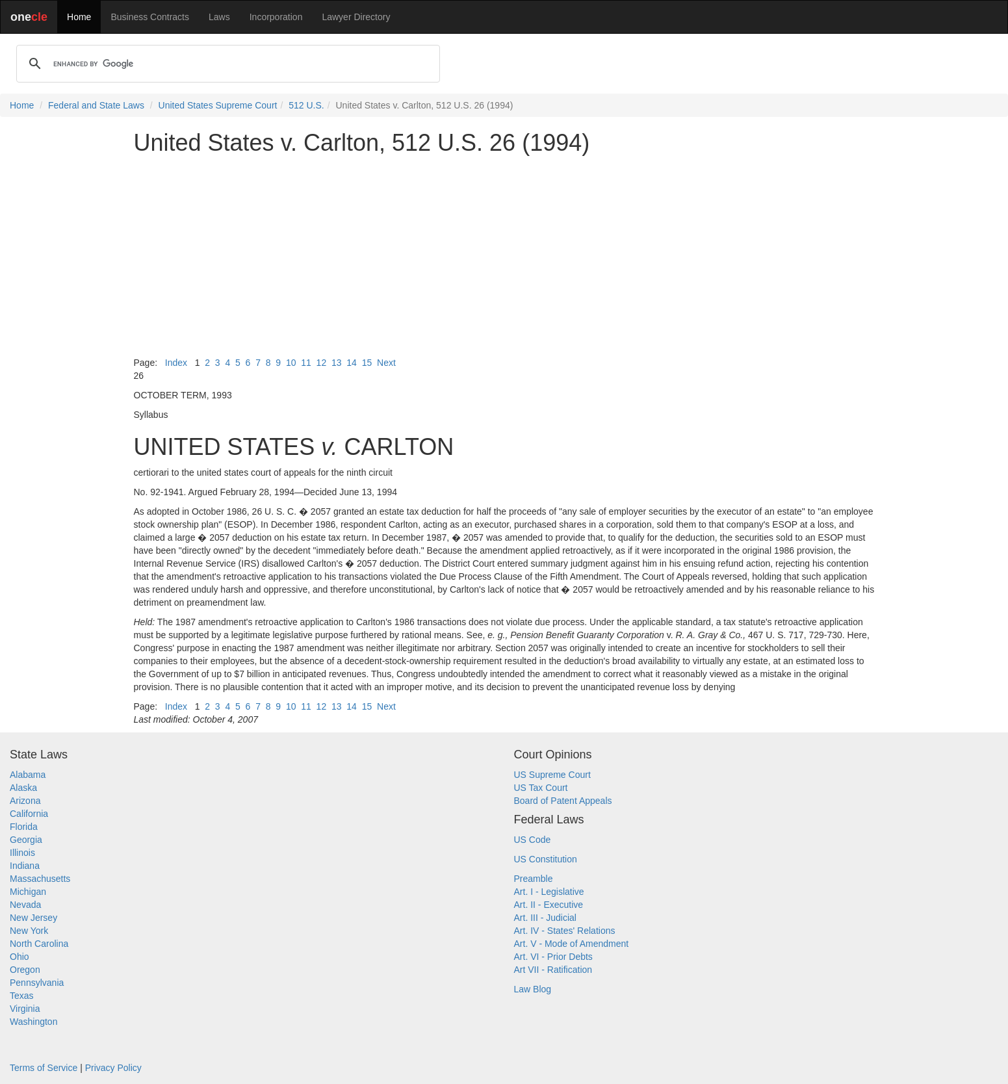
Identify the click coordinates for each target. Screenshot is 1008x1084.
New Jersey (33, 917)
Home (79, 17)
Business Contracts (149, 17)
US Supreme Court (552, 774)
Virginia (25, 1008)
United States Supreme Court (218, 105)
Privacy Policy (113, 1068)
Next (386, 362)
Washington (33, 1021)
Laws (219, 17)
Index (176, 362)
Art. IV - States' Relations (564, 930)
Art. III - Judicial (545, 917)
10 (291, 362)
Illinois (22, 852)
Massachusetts (40, 878)
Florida (24, 826)
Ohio (19, 956)
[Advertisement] (504, 256)
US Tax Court (541, 787)
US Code (532, 839)
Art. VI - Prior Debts (553, 956)
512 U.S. (306, 105)
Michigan (28, 891)
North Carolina (39, 943)
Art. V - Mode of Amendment (571, 943)
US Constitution (545, 859)
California (29, 813)
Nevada (25, 904)
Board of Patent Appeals (563, 800)
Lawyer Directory (356, 17)
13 (336, 362)
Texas (22, 995)
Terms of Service (43, 1068)
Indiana (25, 865)
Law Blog (533, 989)
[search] (226, 63)
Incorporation (276, 17)
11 (306, 362)
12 (322, 362)
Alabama (27, 774)
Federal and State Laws (96, 105)
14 (351, 362)
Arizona (25, 800)
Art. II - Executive (549, 904)
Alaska (23, 787)
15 (367, 362)
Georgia (26, 839)
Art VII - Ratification (553, 969)
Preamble (533, 878)
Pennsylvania (37, 982)
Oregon (25, 969)
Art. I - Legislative (549, 891)
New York (29, 930)
